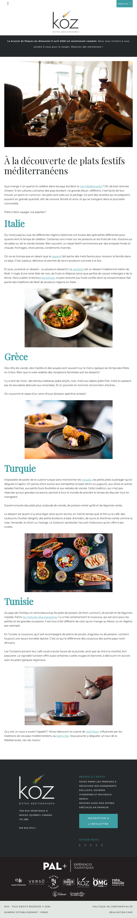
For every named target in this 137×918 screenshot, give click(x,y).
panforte (78, 269)
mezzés (86, 479)
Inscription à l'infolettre (98, 821)
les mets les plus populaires (40, 617)
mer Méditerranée (91, 186)
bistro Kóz (63, 736)
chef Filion (92, 731)
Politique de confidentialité (113, 906)
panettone (48, 277)
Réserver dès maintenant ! (87, 47)
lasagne (56, 256)
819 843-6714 (27, 828)
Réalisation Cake (121, 912)
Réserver (123, 4)
